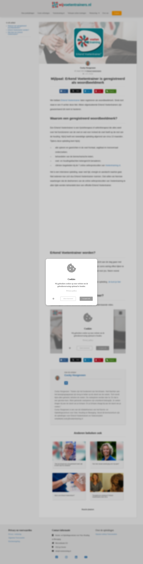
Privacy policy (71, 291)
